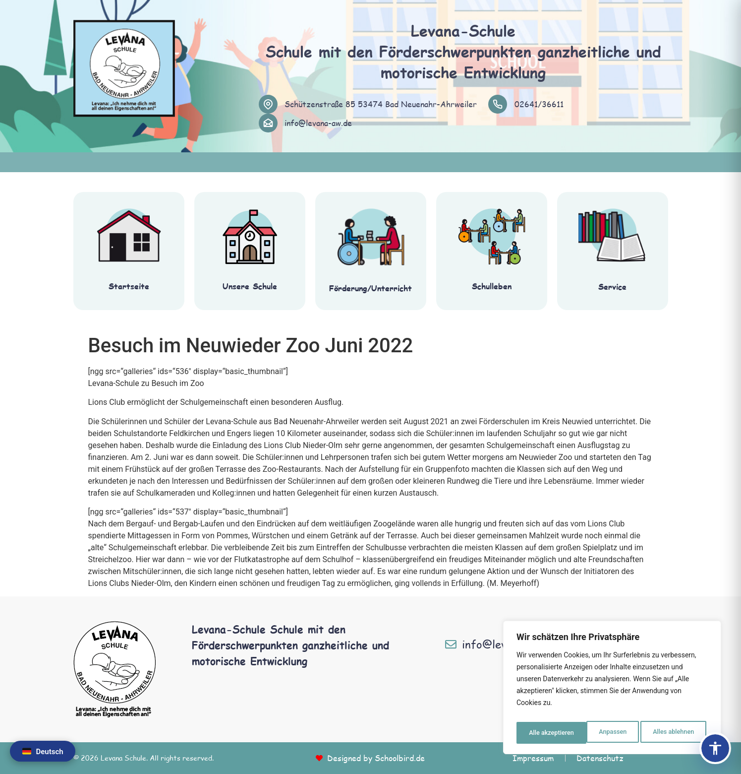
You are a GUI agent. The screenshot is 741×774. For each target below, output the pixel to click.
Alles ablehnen (603, 733)
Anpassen (541, 733)
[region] (612, 690)
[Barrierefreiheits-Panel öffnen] (715, 748)
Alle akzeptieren (673, 733)
